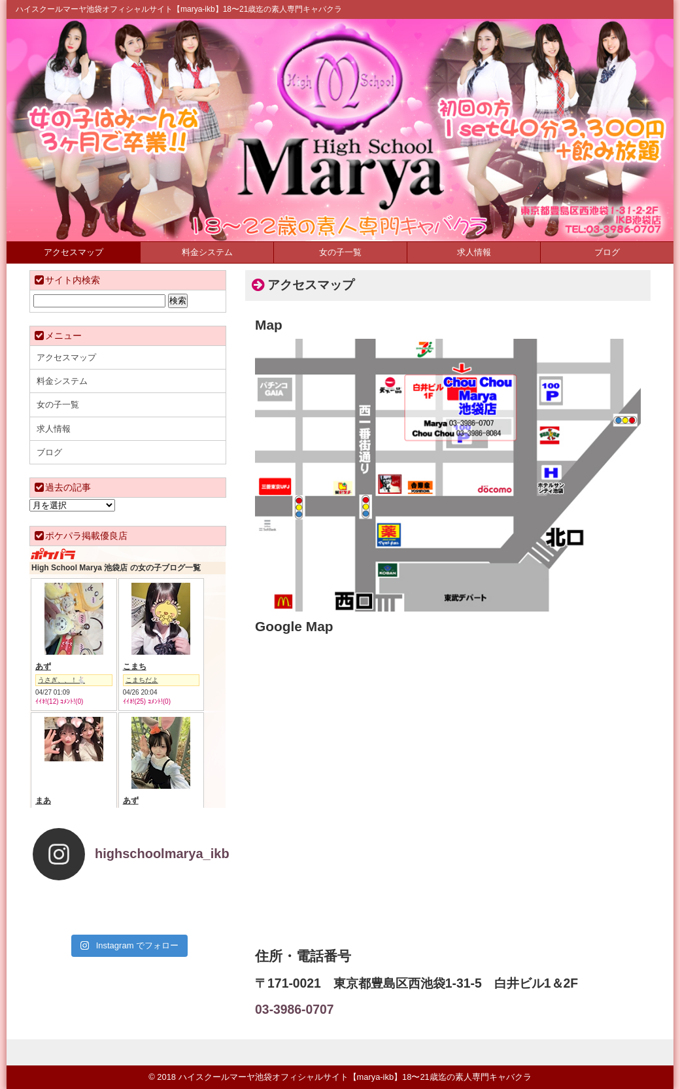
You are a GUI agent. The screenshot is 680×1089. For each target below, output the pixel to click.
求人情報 (474, 252)
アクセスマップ (73, 252)
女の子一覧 (340, 252)
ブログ (607, 252)
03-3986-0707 (294, 1009)
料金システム (207, 252)
